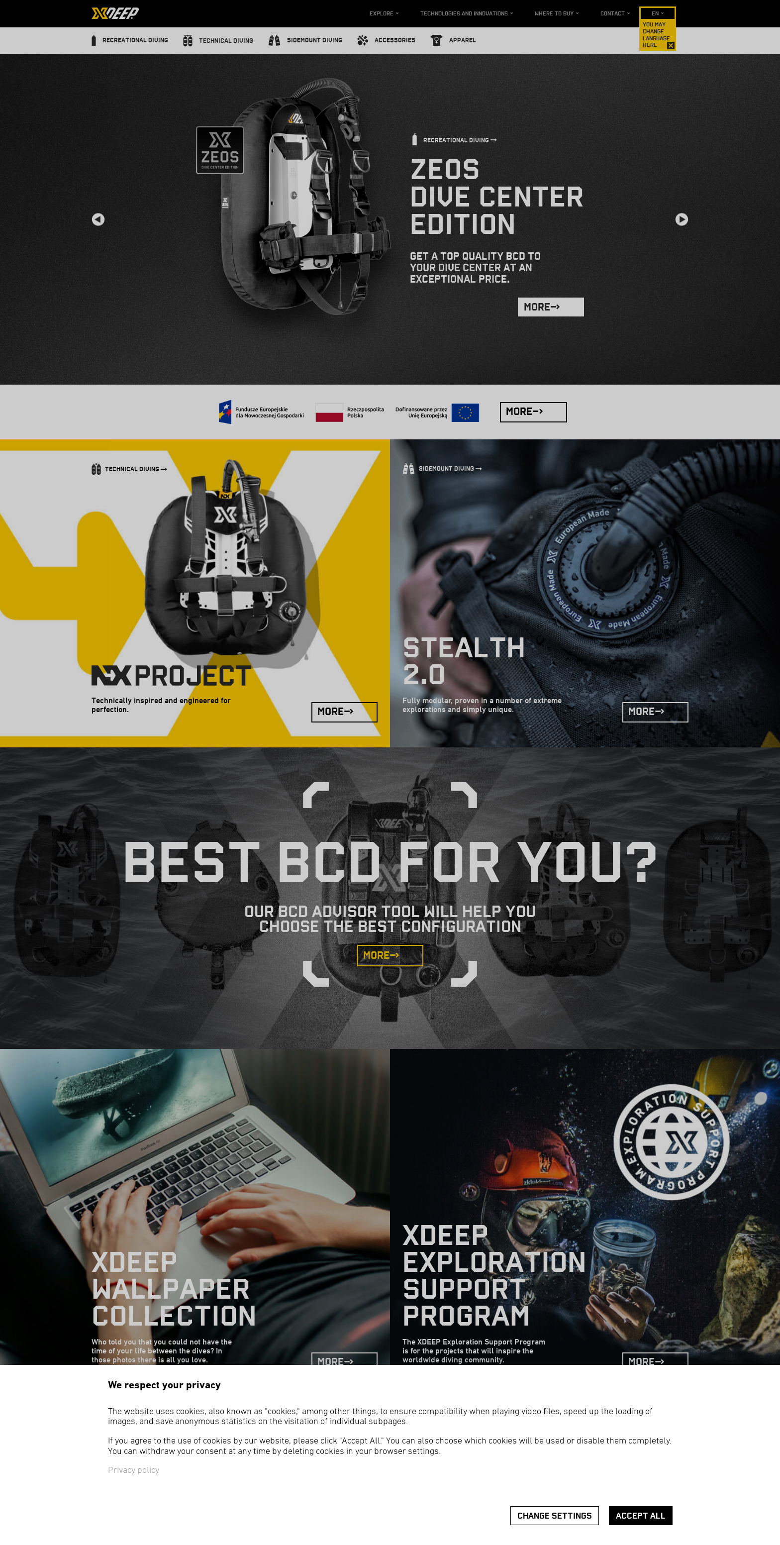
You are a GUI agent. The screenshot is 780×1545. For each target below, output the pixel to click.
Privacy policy (133, 1470)
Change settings (554, 1516)
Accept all (641, 1516)
